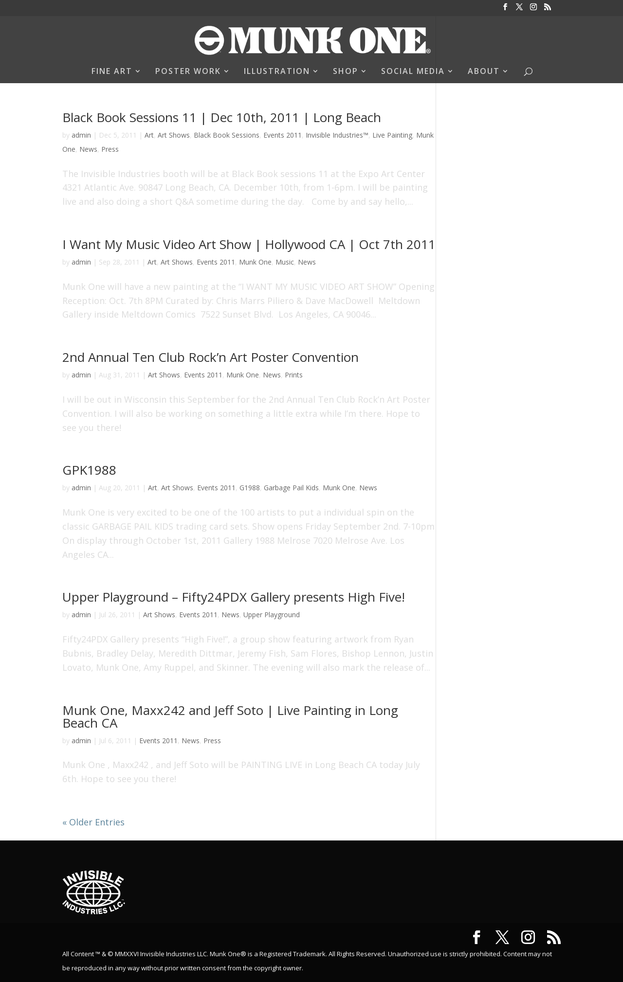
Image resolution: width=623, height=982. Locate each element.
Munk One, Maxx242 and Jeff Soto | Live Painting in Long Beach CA (230, 716)
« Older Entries (93, 822)
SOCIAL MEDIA (413, 72)
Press (110, 149)
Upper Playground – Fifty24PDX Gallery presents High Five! (233, 597)
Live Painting (392, 135)
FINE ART (112, 72)
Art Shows (174, 135)
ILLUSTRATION (277, 72)
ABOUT (484, 72)
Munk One (255, 262)
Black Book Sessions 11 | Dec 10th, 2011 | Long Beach (221, 117)
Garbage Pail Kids (291, 487)
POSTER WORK (188, 72)
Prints (294, 374)
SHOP (345, 72)
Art (149, 135)
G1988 (249, 487)
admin (81, 135)
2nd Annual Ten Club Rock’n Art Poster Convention (210, 357)
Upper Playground (271, 614)
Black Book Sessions (226, 135)
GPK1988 (89, 470)
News (88, 149)
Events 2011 (282, 135)
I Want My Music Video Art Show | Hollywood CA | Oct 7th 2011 (249, 244)
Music (284, 262)
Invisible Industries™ (337, 135)
